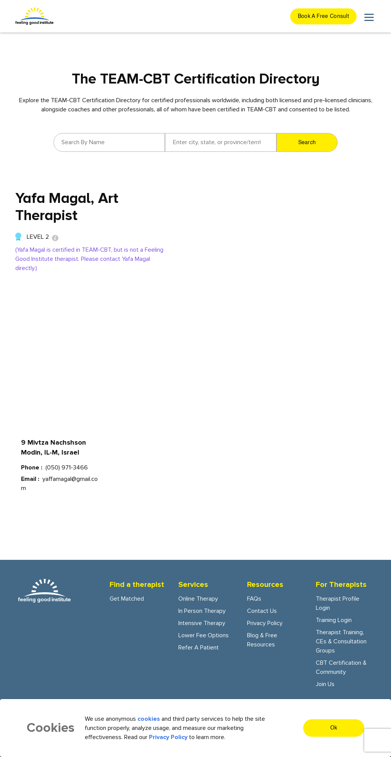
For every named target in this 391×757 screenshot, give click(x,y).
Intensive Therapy (201, 623)
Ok (334, 728)
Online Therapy (198, 599)
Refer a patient (198, 647)
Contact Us (262, 611)
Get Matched (127, 599)
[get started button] (323, 16)
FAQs (254, 599)
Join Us (325, 684)
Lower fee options (203, 635)
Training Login (334, 620)
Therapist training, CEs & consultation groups (341, 641)
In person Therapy (202, 611)
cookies (148, 719)
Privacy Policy (265, 623)
